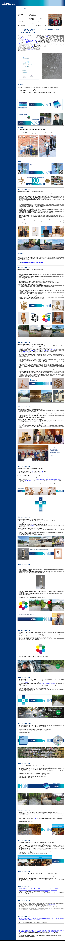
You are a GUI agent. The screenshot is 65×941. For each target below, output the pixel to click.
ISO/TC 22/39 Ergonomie (31, 41)
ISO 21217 (33, 350)
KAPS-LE (47, 36)
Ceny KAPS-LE (28, 480)
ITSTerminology (40, 472)
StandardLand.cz (50, 470)
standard (26, 682)
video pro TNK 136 (29, 470)
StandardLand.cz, (32, 525)
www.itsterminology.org (50, 683)
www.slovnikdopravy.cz (23, 874)
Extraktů (25, 352)
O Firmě (3, 9)
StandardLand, (30, 49)
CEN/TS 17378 (26, 351)
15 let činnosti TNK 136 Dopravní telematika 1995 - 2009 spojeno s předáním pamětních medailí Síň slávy (39, 888)
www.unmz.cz (46, 891)
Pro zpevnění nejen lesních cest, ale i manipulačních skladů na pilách (48, 479)
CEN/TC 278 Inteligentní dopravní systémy (29, 39)
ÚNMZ (27, 42)
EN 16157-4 (53, 349)
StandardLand (37, 345)
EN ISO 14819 (46, 350)
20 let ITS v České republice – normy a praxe (45, 193)
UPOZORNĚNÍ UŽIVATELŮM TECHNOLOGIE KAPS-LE (33, 262)
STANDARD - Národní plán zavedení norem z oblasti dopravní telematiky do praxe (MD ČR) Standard (38, 890)
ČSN (33, 46)
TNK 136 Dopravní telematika (27, 37)
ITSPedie (25, 348)
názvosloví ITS (43, 683)
